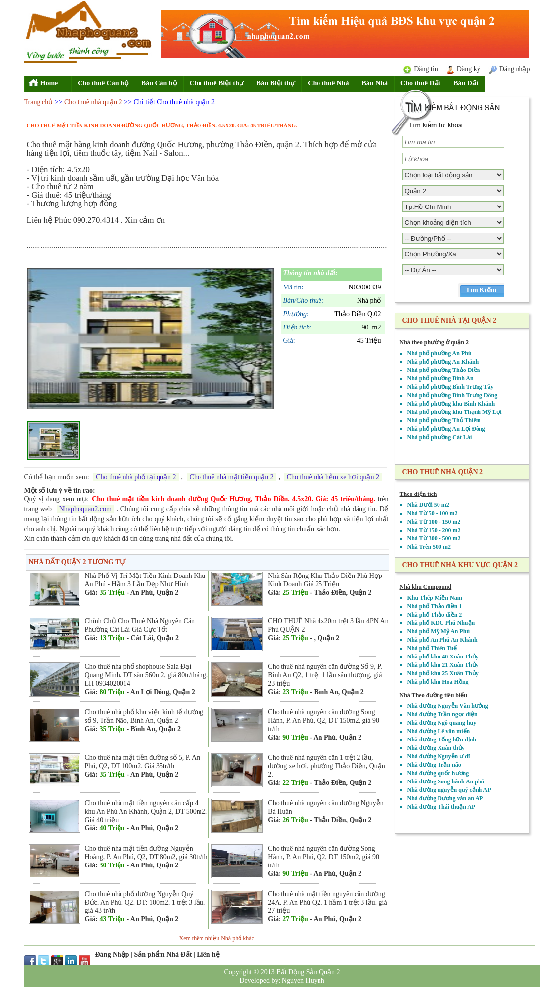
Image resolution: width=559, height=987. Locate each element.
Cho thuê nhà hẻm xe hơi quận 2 (333, 477)
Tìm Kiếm (481, 290)
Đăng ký (468, 69)
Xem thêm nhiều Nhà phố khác (216, 938)
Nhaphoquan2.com (85, 509)
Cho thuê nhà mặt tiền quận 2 (232, 477)
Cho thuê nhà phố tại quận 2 (136, 477)
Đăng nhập (514, 69)
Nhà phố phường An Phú (439, 353)
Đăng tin (426, 69)
